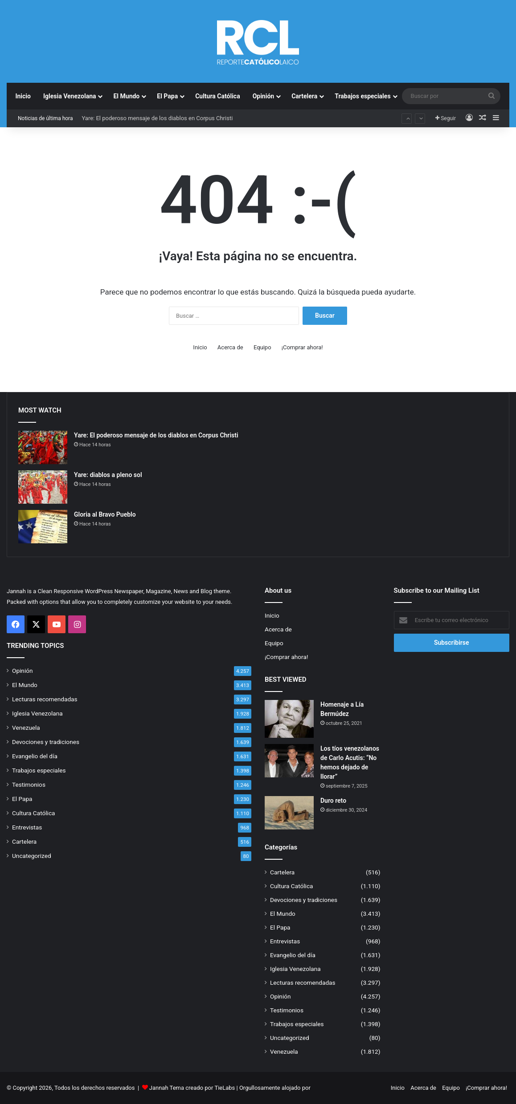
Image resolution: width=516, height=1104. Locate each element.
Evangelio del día (34, 756)
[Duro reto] (289, 812)
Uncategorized (31, 855)
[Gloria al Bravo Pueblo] (42, 526)
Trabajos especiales (362, 96)
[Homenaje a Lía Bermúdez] (289, 719)
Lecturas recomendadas (45, 699)
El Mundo (126, 96)
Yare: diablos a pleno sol (108, 474)
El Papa (167, 96)
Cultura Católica (217, 96)
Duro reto (333, 800)
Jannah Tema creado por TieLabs (192, 1087)
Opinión (263, 96)
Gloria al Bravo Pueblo (105, 514)
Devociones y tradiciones (45, 741)
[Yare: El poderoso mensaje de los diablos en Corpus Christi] (42, 447)
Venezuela (26, 727)
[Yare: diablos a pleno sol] (42, 487)
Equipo (262, 347)
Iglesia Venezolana (69, 96)
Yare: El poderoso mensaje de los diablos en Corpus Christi (157, 118)
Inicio (23, 96)
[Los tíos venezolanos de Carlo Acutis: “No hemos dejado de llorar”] (289, 760)
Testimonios (28, 784)
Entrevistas (27, 827)
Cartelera (304, 96)
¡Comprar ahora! (302, 347)
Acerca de (230, 347)
